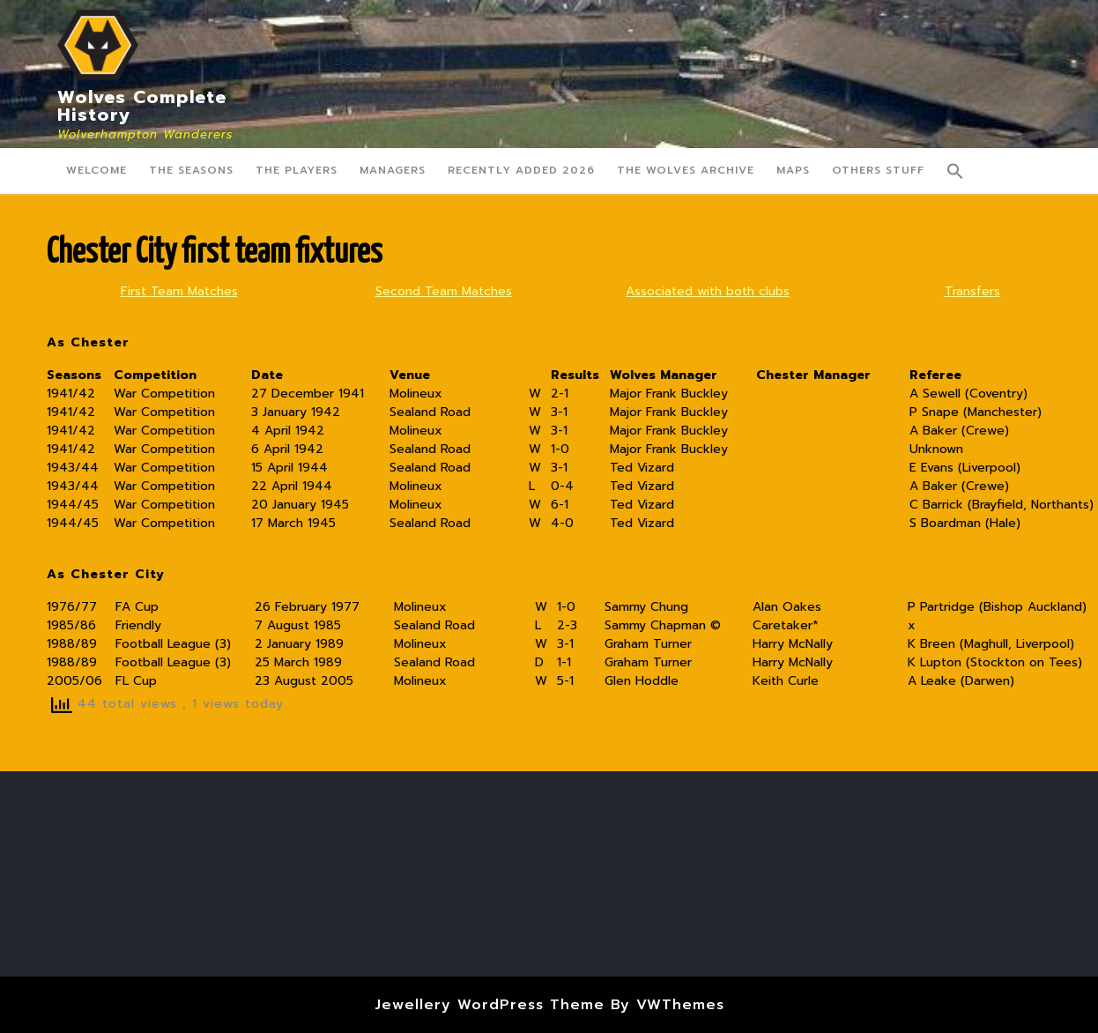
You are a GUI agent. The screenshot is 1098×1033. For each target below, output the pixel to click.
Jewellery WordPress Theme (490, 1004)
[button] (955, 171)
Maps (793, 170)
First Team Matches (179, 291)
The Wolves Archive (685, 170)
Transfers (972, 291)
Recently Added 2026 (521, 170)
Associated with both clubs (708, 291)
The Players (297, 170)
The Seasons (191, 170)
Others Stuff (878, 170)
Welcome (96, 170)
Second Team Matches (443, 291)
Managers (393, 170)
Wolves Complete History (141, 106)
